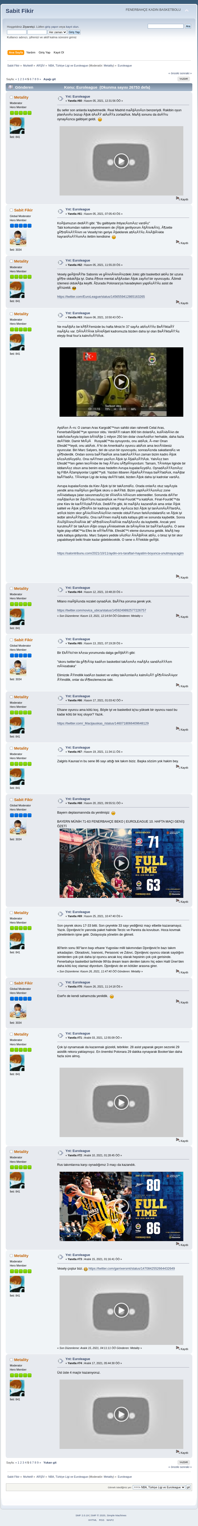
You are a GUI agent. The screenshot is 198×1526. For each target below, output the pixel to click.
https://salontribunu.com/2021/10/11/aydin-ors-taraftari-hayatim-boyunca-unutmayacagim (120, 553)
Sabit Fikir (20, 11)
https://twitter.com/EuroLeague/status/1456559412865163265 (101, 297)
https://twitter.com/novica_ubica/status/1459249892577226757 (101, 610)
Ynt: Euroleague (77, 96)
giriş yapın (51, 26)
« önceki (173, 73)
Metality (108, 65)
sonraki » (186, 73)
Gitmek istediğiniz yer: (120, 1487)
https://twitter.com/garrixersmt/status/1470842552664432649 (131, 1268)
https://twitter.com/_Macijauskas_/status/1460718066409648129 (103, 723)
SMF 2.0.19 (82, 1515)
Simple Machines (116, 1515)
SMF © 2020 (98, 1515)
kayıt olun (72, 26)
